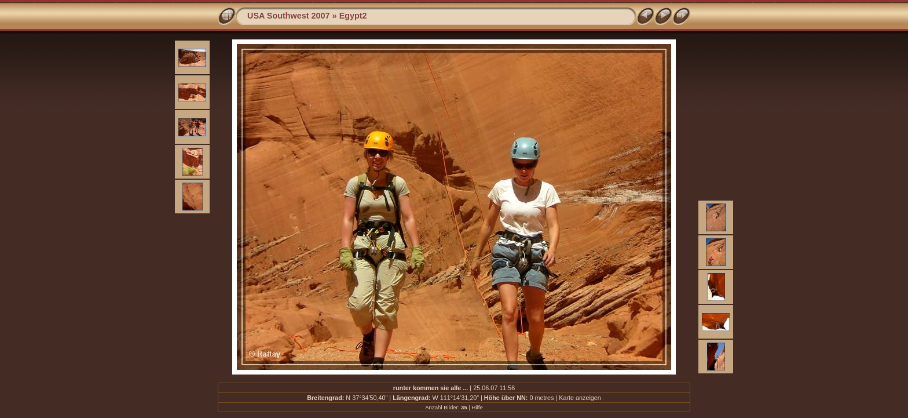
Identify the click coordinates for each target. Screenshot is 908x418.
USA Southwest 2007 (288, 15)
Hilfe (477, 407)
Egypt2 (353, 15)
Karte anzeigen (580, 397)
